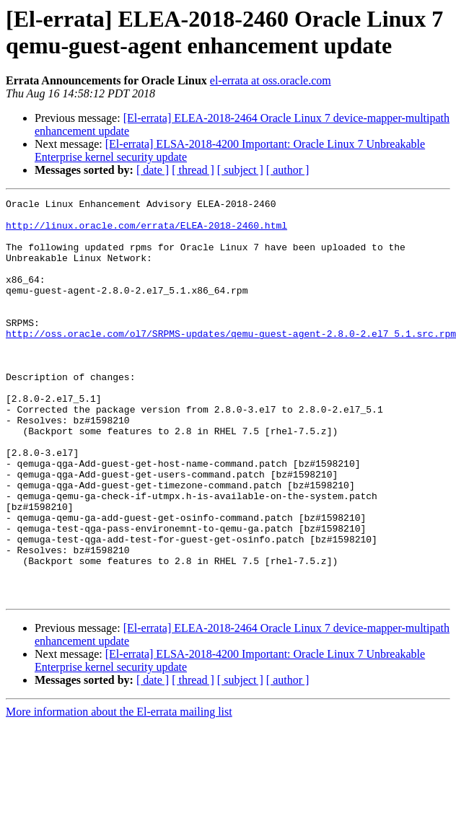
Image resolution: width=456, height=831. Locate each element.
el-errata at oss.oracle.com (270, 80)
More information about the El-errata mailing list (119, 792)
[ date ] (152, 170)
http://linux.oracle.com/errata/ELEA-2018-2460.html (146, 231)
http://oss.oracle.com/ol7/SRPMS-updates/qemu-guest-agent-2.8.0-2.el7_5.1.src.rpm (231, 361)
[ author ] (288, 170)
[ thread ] (193, 170)
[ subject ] (240, 170)
